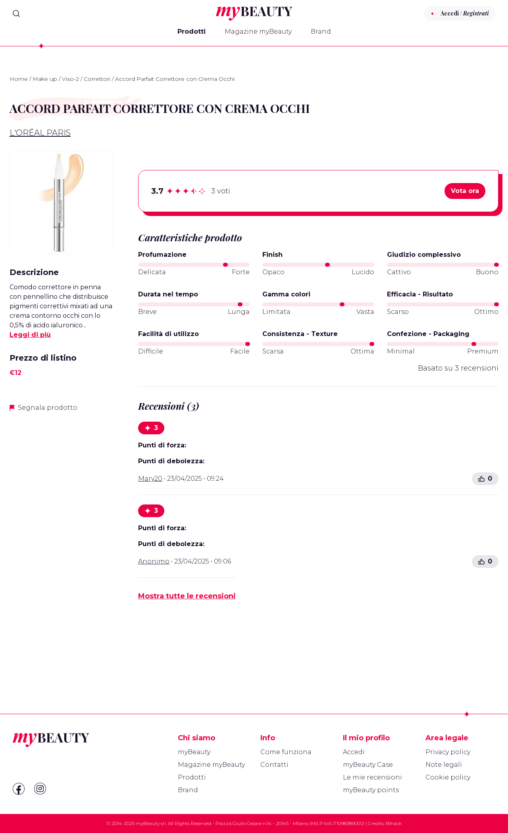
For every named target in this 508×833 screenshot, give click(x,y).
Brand (321, 31)
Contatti (274, 764)
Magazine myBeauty (258, 31)
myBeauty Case (368, 764)
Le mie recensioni (372, 777)
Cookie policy (447, 777)
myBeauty (194, 752)
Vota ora (465, 191)
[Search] (16, 13)
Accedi (354, 752)
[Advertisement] (61, 544)
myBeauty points (371, 790)
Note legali (443, 764)
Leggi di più (30, 334)
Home (19, 78)
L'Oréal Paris (40, 133)
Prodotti (191, 31)
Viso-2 (70, 78)
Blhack (394, 823)
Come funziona (286, 752)
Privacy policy (447, 752)
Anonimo (153, 561)
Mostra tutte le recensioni (187, 596)
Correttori (97, 78)
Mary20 (150, 478)
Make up (45, 78)
